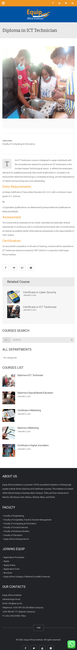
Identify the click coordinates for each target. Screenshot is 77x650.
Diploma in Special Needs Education (35, 393)
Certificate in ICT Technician (39, 307)
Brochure (8, 573)
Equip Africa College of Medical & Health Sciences (27, 576)
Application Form (12, 569)
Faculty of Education (13, 535)
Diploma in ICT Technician (30, 375)
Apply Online (9, 565)
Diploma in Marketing (28, 428)
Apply (6, 561)
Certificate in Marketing (29, 410)
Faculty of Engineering (14, 516)
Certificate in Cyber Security (39, 292)
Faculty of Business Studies (16, 531)
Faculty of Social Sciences (16, 527)
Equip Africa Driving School (16, 539)
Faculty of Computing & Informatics (18, 144)
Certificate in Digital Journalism (33, 445)
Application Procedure (14, 557)
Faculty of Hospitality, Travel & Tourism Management (28, 520)
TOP (38, 628)
